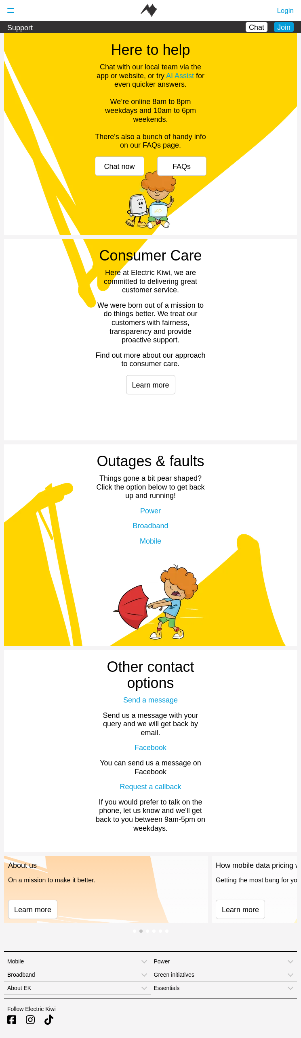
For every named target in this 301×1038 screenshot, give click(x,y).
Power (150, 511)
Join (283, 27)
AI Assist (180, 76)
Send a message (150, 700)
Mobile (150, 541)
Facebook (150, 748)
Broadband (150, 526)
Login (285, 11)
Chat (256, 27)
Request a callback (150, 787)
